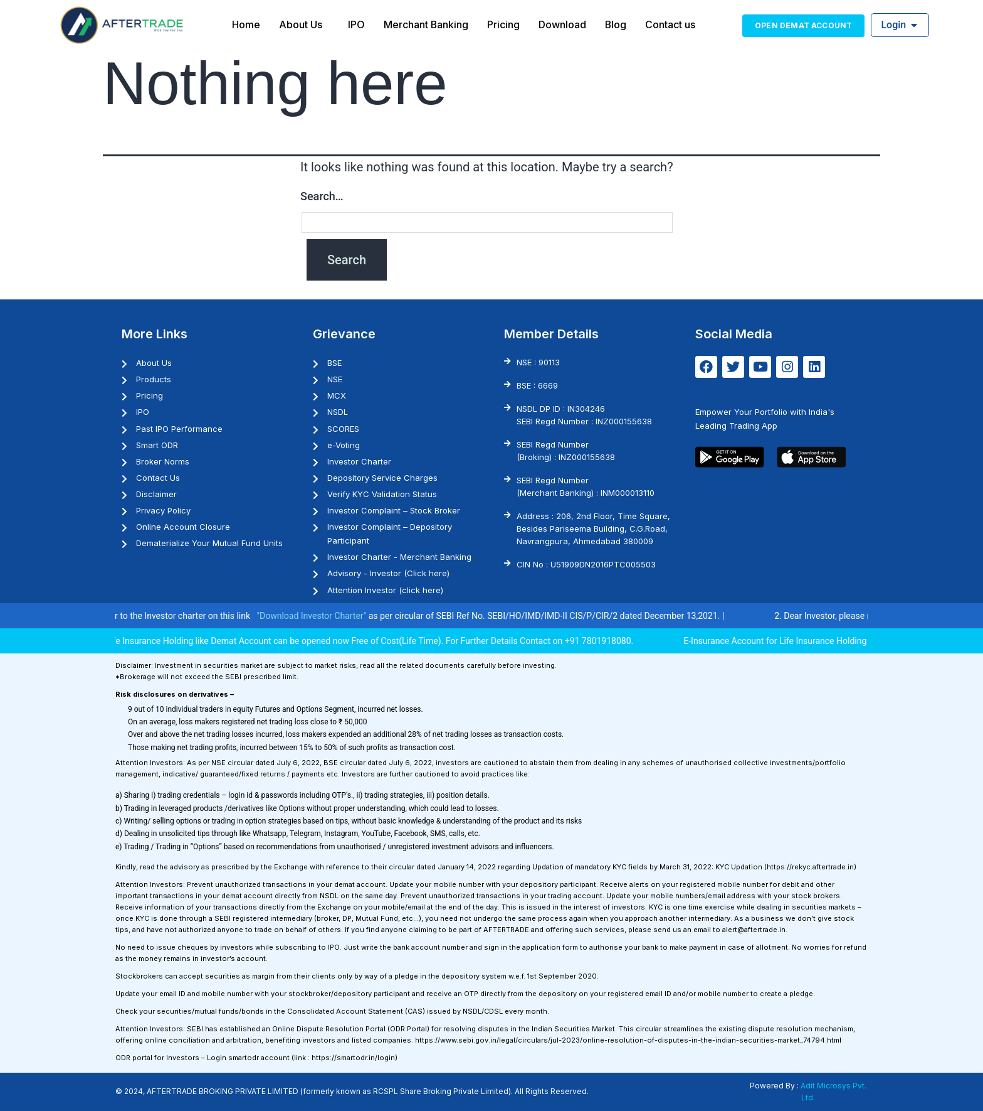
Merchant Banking (425, 24)
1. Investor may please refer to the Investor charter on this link (171, 616)
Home (245, 24)
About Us (300, 24)
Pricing (503, 24)
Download (562, 24)
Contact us (671, 24)
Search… (322, 196)
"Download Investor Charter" (350, 616)
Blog (616, 24)
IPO (355, 24)
